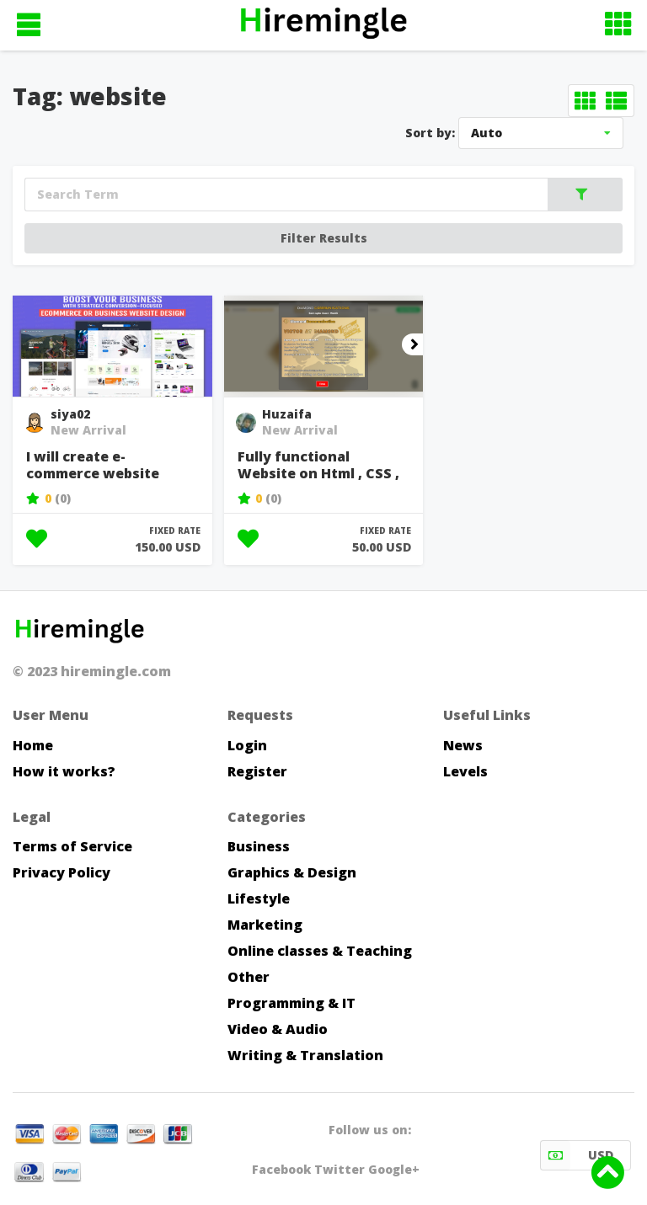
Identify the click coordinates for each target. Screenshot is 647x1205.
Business (258, 846)
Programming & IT (291, 1003)
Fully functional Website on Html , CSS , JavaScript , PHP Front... (320, 465)
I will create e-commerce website (92, 465)
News (463, 745)
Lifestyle (258, 898)
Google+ (394, 1169)
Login (247, 745)
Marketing (264, 924)
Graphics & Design (291, 872)
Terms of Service (72, 846)
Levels (465, 771)
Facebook (281, 1169)
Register (257, 771)
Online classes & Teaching (319, 950)
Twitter (339, 1169)
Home (33, 745)
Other (248, 977)
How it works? (64, 771)
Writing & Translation (305, 1055)
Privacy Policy (61, 872)
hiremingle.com (116, 671)
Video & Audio (277, 1029)
